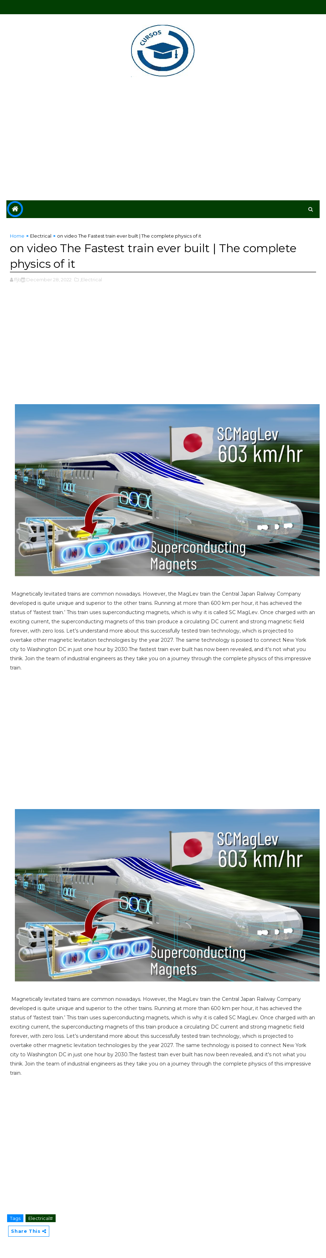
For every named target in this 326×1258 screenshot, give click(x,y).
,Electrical (91, 279)
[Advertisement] (163, 140)
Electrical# (40, 1218)
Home (17, 236)
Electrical (40, 236)
